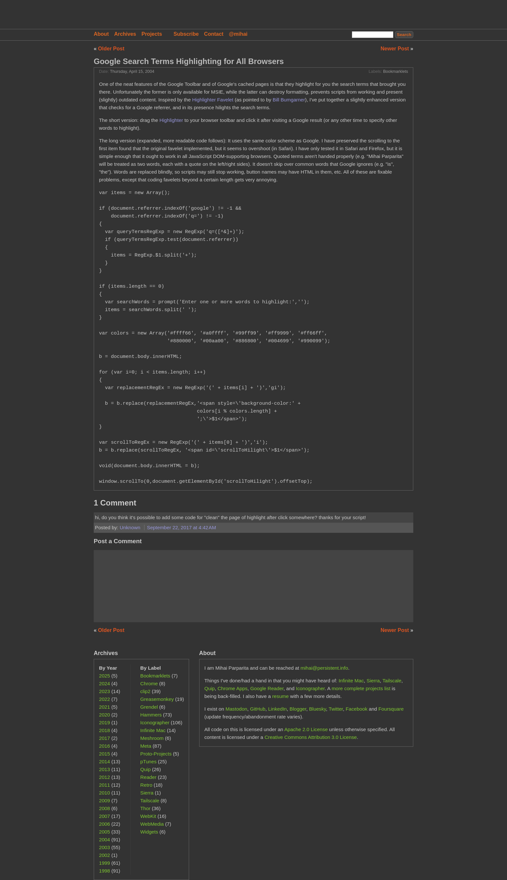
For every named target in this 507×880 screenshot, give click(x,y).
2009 (104, 800)
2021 (104, 707)
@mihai (238, 34)
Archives (125, 34)
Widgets (149, 831)
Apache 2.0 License (306, 729)
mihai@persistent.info (324, 668)
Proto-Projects (155, 753)
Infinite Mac (153, 730)
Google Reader (266, 688)
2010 (104, 792)
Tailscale (149, 800)
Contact (214, 34)
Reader (148, 777)
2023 (104, 691)
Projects (152, 34)
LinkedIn (277, 709)
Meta (145, 746)
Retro (146, 785)
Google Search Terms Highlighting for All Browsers (189, 61)
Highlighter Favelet (212, 99)
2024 (104, 683)
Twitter (336, 709)
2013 (104, 769)
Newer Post (396, 48)
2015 (104, 753)
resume (280, 696)
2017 (104, 738)
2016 (104, 746)
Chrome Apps (233, 688)
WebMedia (152, 824)
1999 (104, 863)
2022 (104, 699)
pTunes (148, 761)
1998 (104, 870)
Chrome (149, 683)
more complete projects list (361, 688)
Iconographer (155, 722)
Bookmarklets (395, 71)
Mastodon (236, 709)
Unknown (131, 527)
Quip (145, 769)
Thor (145, 808)
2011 (104, 785)
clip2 (145, 691)
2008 (104, 808)
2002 (104, 855)
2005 (104, 831)
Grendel (149, 707)
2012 (104, 777)
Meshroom (152, 738)
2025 (104, 675)
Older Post (111, 48)
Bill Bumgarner (289, 99)
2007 (104, 816)
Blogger (298, 709)
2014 (104, 761)
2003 (104, 847)
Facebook (356, 709)
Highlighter (171, 120)
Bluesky (317, 709)
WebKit (148, 816)
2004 (104, 839)
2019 (104, 722)
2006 (104, 824)
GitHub (257, 709)
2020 (104, 714)
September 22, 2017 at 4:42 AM (181, 527)
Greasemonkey (157, 699)
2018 (104, 730)
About (101, 34)
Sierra (147, 792)
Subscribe (186, 34)
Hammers (151, 714)
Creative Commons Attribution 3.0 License (311, 737)
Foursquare (391, 709)
